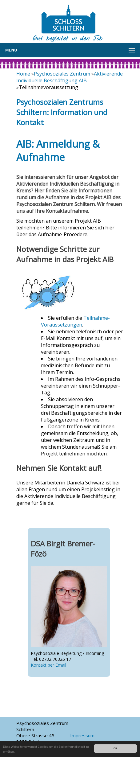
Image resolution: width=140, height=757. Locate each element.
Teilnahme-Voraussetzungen (75, 321)
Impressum (82, 735)
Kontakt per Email (48, 665)
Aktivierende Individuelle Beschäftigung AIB (69, 77)
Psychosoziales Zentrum (62, 73)
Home (23, 73)
